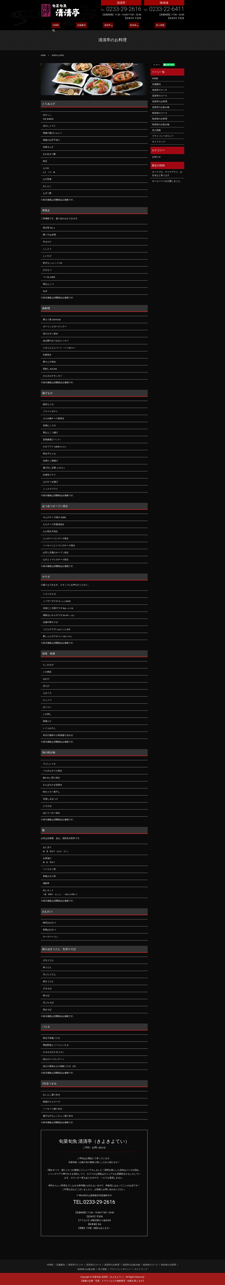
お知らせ (156, 157)
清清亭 (100, 25)
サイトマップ (158, 141)
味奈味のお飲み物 (160, 124)
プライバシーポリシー (163, 136)
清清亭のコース (159, 95)
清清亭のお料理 (159, 101)
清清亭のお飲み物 (160, 107)
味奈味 (125, 25)
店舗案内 (77, 25)
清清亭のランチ (159, 90)
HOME (54, 25)
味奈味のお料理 (159, 118)
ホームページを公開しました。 (167, 181)
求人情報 (152, 25)
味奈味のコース (159, 113)
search (174, 26)
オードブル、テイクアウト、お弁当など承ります (167, 174)
